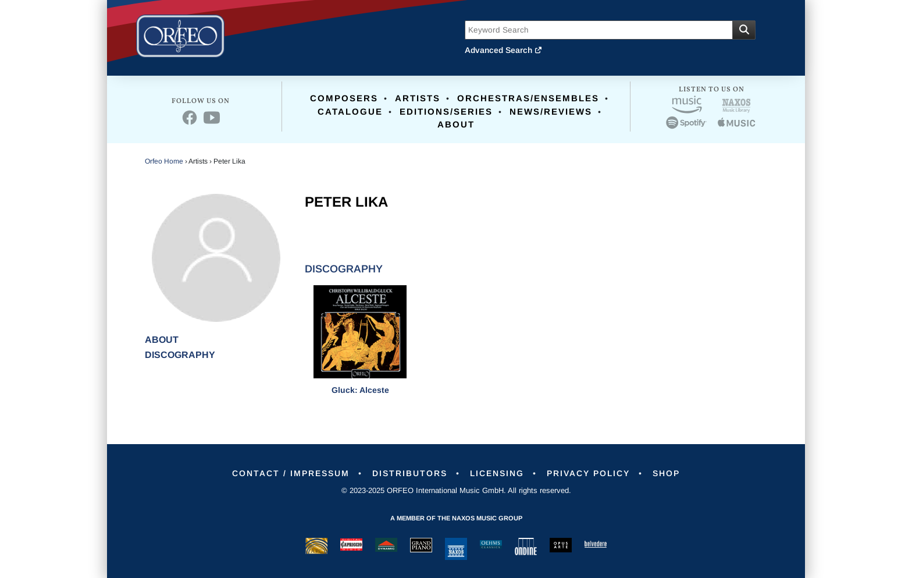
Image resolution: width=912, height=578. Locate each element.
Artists (417, 98)
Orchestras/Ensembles (528, 98)
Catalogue (350, 111)
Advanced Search (504, 50)
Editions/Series (446, 111)
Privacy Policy (588, 473)
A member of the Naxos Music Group (456, 518)
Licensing (497, 473)
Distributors (409, 473)
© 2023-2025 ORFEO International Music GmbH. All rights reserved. (456, 490)
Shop (666, 473)
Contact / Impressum (291, 473)
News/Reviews (551, 111)
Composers (344, 98)
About (456, 124)
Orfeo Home (164, 161)
